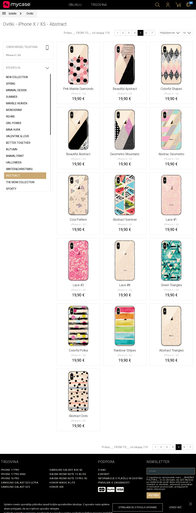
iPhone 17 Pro (10, 469)
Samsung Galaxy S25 (15, 486)
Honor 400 (56, 486)
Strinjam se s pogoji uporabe (137, 507)
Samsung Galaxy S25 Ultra (19, 482)
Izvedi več (175, 507)
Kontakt (104, 474)
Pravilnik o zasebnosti (114, 482)
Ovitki (29, 13)
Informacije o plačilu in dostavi (120, 478)
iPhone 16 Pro (10, 478)
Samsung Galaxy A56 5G (66, 469)
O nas (102, 469)
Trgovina (99, 5)
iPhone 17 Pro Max (13, 474)
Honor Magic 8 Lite (62, 482)
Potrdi (153, 495)
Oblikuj (75, 5)
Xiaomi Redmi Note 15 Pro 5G (68, 478)
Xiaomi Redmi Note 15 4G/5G (67, 474)
